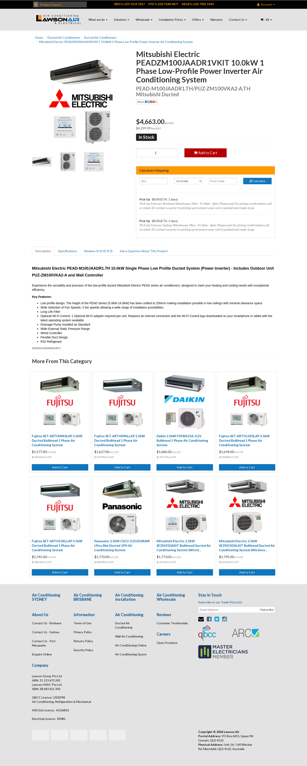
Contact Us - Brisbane (46, 623)
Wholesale (144, 19)
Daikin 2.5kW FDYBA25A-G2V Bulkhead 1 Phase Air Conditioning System (182, 440)
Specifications (67, 251)
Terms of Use (82, 623)
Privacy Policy (83, 632)
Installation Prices (172, 19)
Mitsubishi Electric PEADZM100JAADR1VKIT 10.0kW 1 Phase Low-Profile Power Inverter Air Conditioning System (116, 42)
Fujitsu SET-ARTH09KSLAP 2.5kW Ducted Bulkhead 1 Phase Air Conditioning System (57, 440)
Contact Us (238, 19)
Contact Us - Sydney (45, 632)
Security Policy (83, 650)
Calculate (257, 181)
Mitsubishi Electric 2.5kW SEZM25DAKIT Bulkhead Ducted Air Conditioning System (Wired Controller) (183, 545)
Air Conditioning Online (130, 645)
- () (266, 19)
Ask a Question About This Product (144, 251)
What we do (97, 19)
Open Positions (167, 643)
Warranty (216, 19)
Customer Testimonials (172, 623)
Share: (147, 101)
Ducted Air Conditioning (123, 625)
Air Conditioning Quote (130, 654)
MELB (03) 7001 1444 (198, 4)
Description (43, 251)
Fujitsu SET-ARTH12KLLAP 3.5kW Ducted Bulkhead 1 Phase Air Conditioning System (57, 545)
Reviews (98, 251)
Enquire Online (42, 654)
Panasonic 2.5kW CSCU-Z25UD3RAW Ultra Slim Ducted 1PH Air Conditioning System (122, 545)
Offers (198, 19)
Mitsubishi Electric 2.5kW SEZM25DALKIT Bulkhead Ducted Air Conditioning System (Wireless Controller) (247, 545)
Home (39, 37)
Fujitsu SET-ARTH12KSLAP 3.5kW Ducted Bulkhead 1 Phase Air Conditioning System (244, 440)
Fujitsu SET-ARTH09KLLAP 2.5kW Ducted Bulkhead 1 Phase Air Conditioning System (119, 440)
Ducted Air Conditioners (64, 37)
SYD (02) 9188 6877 (163, 4)
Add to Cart (205, 152)
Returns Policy (83, 641)
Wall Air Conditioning (129, 636)
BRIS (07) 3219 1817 (129, 4)
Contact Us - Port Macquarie (44, 643)
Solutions (121, 19)
